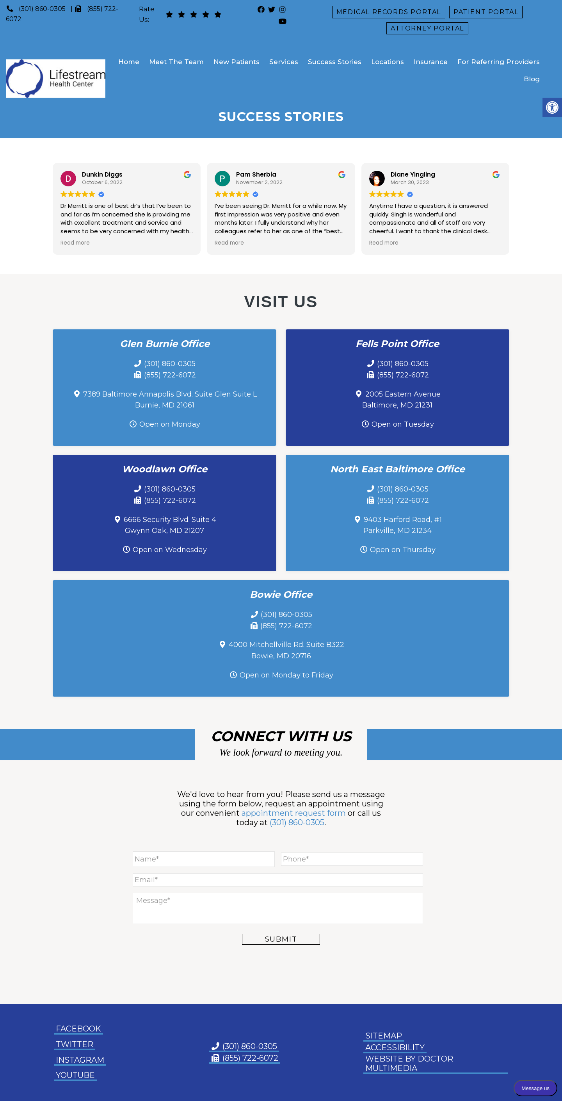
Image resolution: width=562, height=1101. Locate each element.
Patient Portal (486, 12)
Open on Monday (169, 424)
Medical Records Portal (388, 12)
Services (283, 62)
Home (128, 62)
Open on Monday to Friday (286, 675)
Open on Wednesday (170, 549)
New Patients (236, 62)
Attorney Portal (427, 28)
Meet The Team (176, 62)
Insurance (431, 62)
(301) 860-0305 (42, 9)
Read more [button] (75, 243)
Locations (387, 62)
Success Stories (334, 62)
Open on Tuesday (403, 424)
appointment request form (294, 813)
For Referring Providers (498, 62)
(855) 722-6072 (170, 375)
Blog (532, 79)
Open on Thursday (403, 549)
